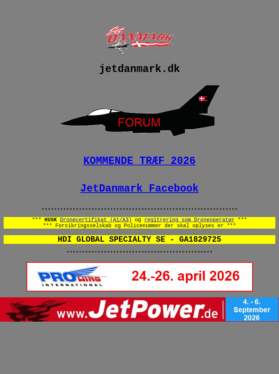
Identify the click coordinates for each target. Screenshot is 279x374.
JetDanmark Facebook (139, 203)
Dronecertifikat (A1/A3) (96, 237)
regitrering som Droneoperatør (189, 237)
